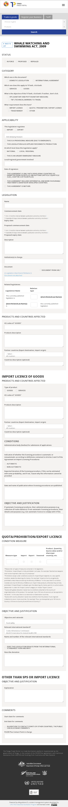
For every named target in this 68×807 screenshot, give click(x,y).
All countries (32, 356)
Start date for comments (14, 716)
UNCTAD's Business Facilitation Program (23, 804)
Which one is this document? (15, 77)
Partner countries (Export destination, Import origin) (25, 350)
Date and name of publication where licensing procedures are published (33, 485)
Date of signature (11, 169)
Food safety (32, 623)
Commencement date (12, 211)
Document (8, 267)
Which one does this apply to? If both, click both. (23, 85)
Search (34, 32)
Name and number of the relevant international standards (27, 637)
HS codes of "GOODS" (12, 323)
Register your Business (31, 17)
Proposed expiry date (12, 235)
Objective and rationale (13, 617)
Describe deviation (11, 652)
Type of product (10, 387)
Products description (12, 333)
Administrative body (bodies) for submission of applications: (28, 445)
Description (8, 240)
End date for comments (13, 721)
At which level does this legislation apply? (20, 148)
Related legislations (12, 284)
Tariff (48, 17)
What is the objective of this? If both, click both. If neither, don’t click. (31, 93)
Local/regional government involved (19, 159)
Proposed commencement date (16, 225)
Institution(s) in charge (13, 257)
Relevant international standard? (17, 627)
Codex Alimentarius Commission (32, 631)
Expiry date (8, 220)
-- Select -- (32, 354)
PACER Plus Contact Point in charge (18, 732)
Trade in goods (10, 17)
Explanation (9, 688)
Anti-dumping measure (32, 137)
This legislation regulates (14, 126)
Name (6, 201)
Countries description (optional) (17, 360)
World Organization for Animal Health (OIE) (32, 633)
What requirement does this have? (18, 105)
